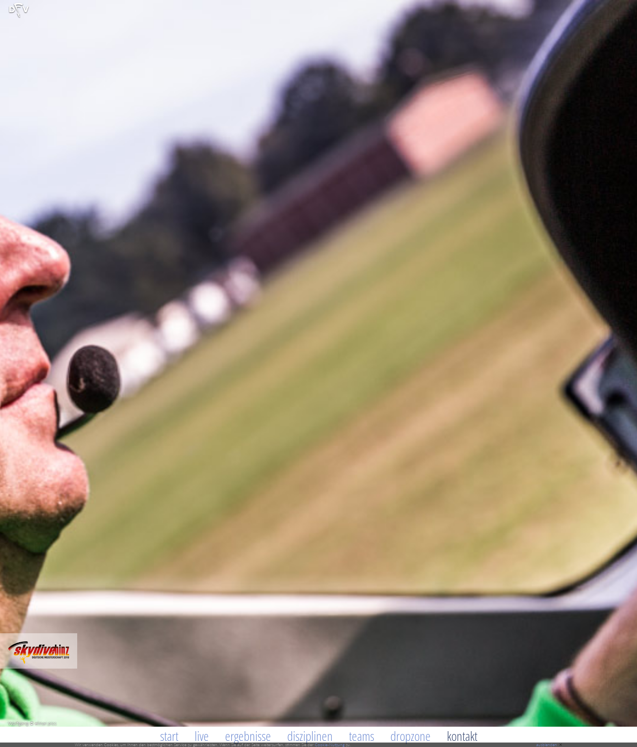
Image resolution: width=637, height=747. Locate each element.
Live (202, 736)
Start (169, 736)
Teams (361, 736)
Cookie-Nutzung (329, 744)
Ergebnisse (248, 736)
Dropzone (410, 736)
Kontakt (462, 736)
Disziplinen (310, 736)
